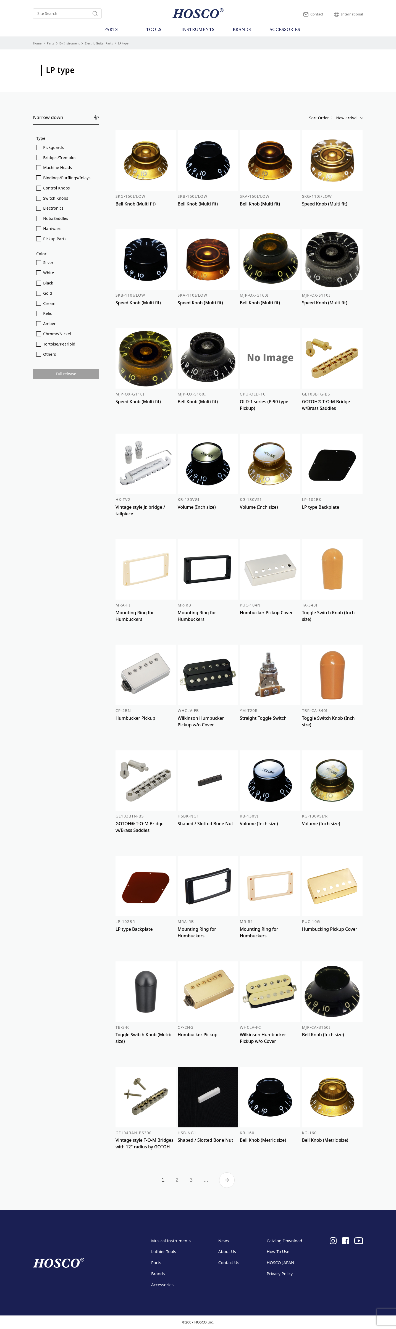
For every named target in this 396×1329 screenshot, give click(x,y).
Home (37, 43)
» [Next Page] (227, 1180)
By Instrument (69, 43)
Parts (50, 43)
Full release (66, 373)
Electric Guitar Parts (99, 43)
